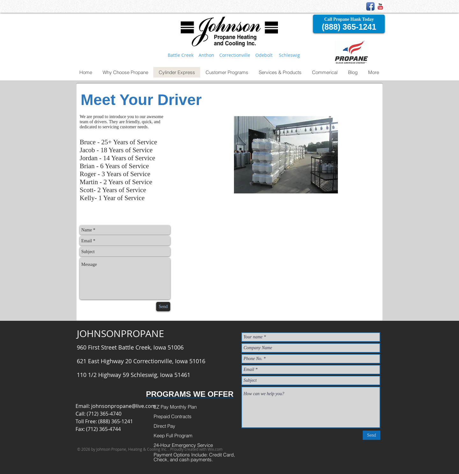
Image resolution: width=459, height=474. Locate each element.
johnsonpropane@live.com (123, 406)
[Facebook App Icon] (370, 6)
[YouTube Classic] (380, 6)
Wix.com (215, 449)
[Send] (163, 306)
